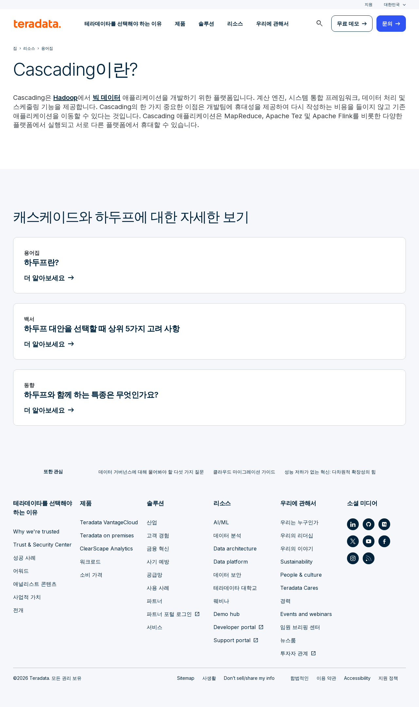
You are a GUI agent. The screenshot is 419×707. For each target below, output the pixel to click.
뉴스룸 (288, 640)
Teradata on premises (107, 535)
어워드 (21, 570)
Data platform (230, 561)
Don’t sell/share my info (249, 677)
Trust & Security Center (42, 544)
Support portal (231, 640)
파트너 (154, 600)
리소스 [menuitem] (235, 23)
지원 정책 (388, 677)
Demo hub (226, 613)
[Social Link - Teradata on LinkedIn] (353, 524)
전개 (18, 609)
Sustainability (296, 561)
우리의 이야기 (296, 548)
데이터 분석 (227, 535)
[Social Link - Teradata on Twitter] (353, 541)
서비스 (154, 626)
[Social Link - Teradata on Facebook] (384, 541)
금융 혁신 (158, 548)
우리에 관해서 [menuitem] (272, 23)
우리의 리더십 (296, 535)
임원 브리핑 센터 (300, 626)
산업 (152, 522)
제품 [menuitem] (180, 23)
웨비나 (221, 600)
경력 (285, 600)
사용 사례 (158, 587)
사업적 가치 (27, 596)
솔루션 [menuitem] (206, 23)
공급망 (154, 574)
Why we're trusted (36, 531)
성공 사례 (24, 557)
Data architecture (235, 548)
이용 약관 (326, 677)
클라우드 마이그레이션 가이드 (244, 471)
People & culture (301, 574)
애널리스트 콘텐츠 (35, 583)
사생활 (209, 677)
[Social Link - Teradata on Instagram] (353, 558)
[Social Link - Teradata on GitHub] (368, 524)
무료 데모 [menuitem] (348, 23)
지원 (369, 4)
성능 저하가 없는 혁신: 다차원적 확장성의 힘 (330, 471)
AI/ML (221, 522)
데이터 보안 (227, 574)
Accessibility (357, 677)
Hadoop (65, 98)
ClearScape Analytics (106, 548)
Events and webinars (306, 613)
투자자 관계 (294, 653)
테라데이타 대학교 (235, 587)
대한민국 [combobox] (392, 4)
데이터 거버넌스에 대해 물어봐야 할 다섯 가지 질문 (151, 471)
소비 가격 (91, 574)
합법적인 (299, 677)
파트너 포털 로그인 (169, 613)
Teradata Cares (299, 587)
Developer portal (234, 626)
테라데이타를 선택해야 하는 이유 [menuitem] (123, 23)
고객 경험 (158, 535)
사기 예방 (158, 561)
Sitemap (185, 677)
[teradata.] (37, 23)
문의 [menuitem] (387, 23)
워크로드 (90, 561)
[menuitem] (319, 23)
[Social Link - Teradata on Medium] (384, 524)
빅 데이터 (106, 98)
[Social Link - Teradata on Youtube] (368, 541)
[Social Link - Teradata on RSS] (368, 558)
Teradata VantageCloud (109, 522)
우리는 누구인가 (299, 522)
